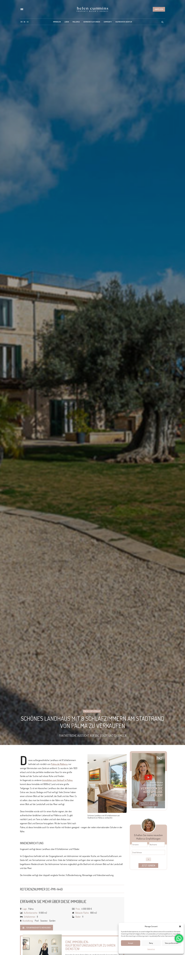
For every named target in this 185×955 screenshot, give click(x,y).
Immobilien (57, 22)
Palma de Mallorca (59, 764)
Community (108, 22)
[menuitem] (21, 22)
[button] (180, 926)
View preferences (171, 943)
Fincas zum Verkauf (92, 711)
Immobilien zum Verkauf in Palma (57, 780)
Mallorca (76, 22)
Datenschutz (151, 949)
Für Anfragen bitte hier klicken (36, 928)
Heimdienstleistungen (91, 22)
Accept (130, 943)
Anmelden (159, 9)
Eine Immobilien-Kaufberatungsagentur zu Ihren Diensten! (90, 945)
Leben (67, 22)
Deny (151, 943)
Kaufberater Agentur (124, 22)
